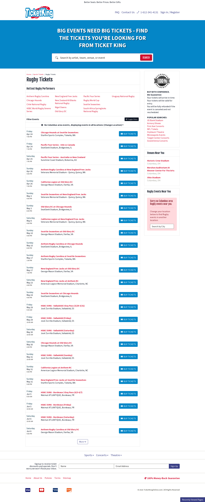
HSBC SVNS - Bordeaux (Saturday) (57, 417)
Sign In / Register (170, 12)
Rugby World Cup (91, 100)
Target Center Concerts (158, 137)
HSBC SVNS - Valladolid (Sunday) (56, 355)
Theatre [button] (116, 455)
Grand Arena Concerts (157, 140)
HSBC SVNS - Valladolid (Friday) (56, 318)
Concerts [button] (102, 455)
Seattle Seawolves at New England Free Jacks (63, 194)
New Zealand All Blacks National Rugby (65, 102)
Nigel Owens (60, 107)
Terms (57, 478)
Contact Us (128, 12)
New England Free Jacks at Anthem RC (59, 281)
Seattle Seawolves (91, 104)
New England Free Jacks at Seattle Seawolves (63, 380)
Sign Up (174, 466)
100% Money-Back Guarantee (162, 478)
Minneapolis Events (156, 134)
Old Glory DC (60, 111)
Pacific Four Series (91, 96)
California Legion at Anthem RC (56, 367)
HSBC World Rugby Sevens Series (39, 110)
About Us (38, 478)
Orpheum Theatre (155, 132)
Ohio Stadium (153, 177)
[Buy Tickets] (128, 133)
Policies (48, 478)
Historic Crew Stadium (158, 160)
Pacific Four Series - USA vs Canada (58, 144)
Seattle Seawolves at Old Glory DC (58, 231)
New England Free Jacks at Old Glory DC (60, 268)
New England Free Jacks (66, 96)
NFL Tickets (152, 129)
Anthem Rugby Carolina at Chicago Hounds (62, 243)
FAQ (117, 12)
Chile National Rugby (36, 104)
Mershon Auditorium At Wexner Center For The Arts (160, 169)
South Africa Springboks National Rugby (94, 110)
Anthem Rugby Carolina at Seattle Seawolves (63, 256)
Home (28, 478)
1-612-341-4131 (147, 12)
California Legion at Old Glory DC (57, 181)
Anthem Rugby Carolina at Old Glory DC (60, 429)
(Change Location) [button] (114, 124)
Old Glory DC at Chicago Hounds (56, 206)
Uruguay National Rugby (123, 96)
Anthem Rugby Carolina (38, 96)
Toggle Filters (132, 119)
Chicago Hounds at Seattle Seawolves (59, 132)
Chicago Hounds (34, 100)
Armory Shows (154, 123)
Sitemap (67, 478)
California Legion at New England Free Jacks (62, 219)
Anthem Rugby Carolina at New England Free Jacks (66, 169)
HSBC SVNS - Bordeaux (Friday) (56, 404)
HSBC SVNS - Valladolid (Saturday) (57, 330)
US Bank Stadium (155, 120)
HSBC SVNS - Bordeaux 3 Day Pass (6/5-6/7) (61, 392)
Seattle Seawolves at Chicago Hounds (59, 293)
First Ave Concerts (155, 126)
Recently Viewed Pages (192, 499)
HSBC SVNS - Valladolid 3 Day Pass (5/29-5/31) (63, 305)
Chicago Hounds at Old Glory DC (56, 342)
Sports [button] (89, 455)
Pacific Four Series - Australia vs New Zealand (63, 157)
